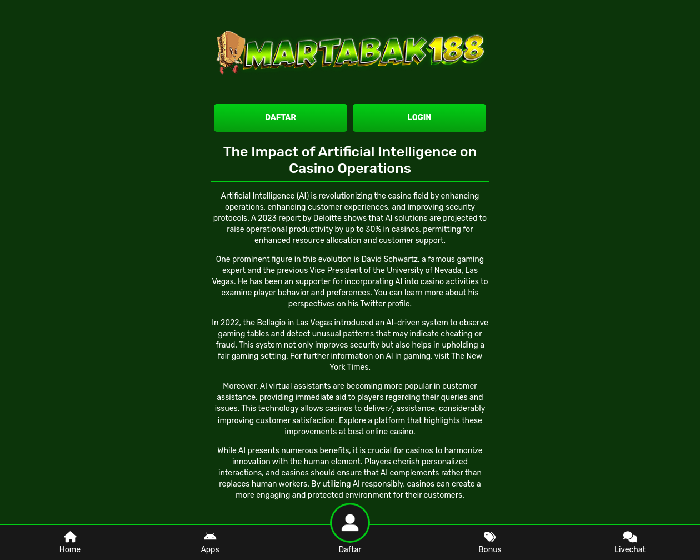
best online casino (380, 432)
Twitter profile (384, 304)
